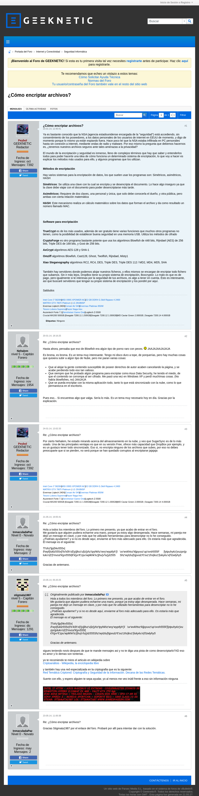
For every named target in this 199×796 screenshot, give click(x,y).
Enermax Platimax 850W (91, 306)
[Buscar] (167, 21)
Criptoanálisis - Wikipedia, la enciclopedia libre (71, 663)
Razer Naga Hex (74, 309)
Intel (45, 300)
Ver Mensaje (107, 594)
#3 (186, 429)
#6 (186, 716)
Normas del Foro (99, 80)
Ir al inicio (180, 780)
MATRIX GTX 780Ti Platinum (57, 303)
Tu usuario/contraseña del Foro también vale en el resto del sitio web (99, 84)
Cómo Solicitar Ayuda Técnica (99, 77)
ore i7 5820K (55, 300)
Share (23, 170)
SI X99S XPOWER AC (74, 300)
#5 (186, 580)
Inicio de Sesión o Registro (176, 2)
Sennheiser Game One (74, 312)
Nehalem (22, 350)
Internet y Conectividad (48, 51)
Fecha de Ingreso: (21, 159)
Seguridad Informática (75, 51)
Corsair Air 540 (72, 306)
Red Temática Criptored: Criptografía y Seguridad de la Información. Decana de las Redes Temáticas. (104, 672)
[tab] (16, 108)
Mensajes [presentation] (16, 109)
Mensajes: (19, 165)
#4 (186, 517)
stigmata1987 (22, 595)
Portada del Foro (23, 51)
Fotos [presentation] (54, 109)
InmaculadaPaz (22, 532)
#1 (186, 125)
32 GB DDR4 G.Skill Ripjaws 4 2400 (103, 300)
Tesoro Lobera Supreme (54, 309)
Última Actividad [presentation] (36, 109)
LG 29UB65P (78, 303)
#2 (186, 336)
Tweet (23, 175)
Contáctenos (159, 780)
